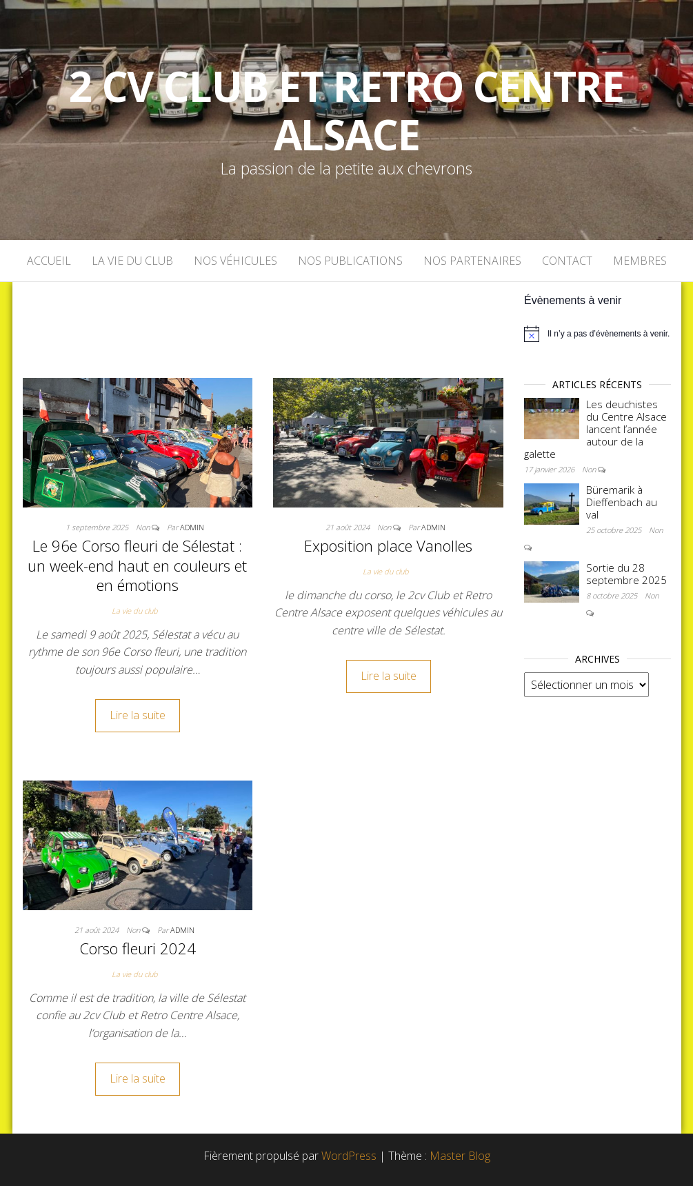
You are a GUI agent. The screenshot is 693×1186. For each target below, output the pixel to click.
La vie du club (132, 260)
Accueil (49, 260)
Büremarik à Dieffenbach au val (621, 502)
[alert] (597, 333)
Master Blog (460, 1155)
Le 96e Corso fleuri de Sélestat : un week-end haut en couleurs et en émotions (137, 565)
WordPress (348, 1155)
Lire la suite (137, 715)
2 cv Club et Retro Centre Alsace (346, 110)
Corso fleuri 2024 (137, 948)
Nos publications (350, 260)
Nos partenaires (472, 260)
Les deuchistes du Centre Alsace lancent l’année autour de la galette (595, 429)
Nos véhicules (235, 260)
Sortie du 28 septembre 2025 (626, 574)
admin (192, 527)
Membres (640, 260)
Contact (567, 260)
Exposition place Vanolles (388, 545)
